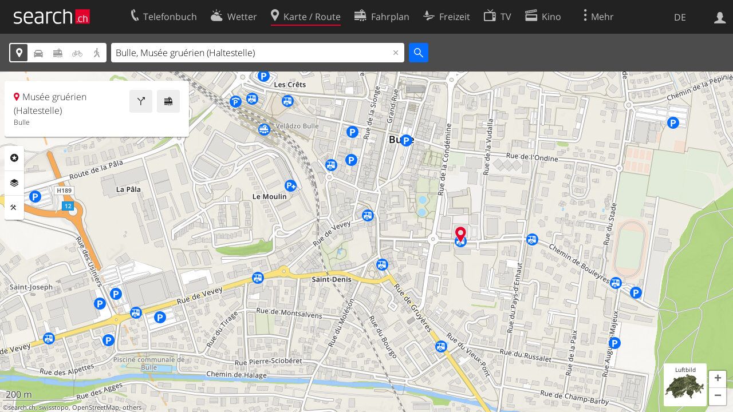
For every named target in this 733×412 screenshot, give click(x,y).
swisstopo (54, 407)
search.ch (22, 407)
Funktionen (14, 208)
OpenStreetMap (95, 407)
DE (680, 17)
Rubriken (14, 158)
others (132, 407)
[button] (717, 379)
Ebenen (14, 183)
